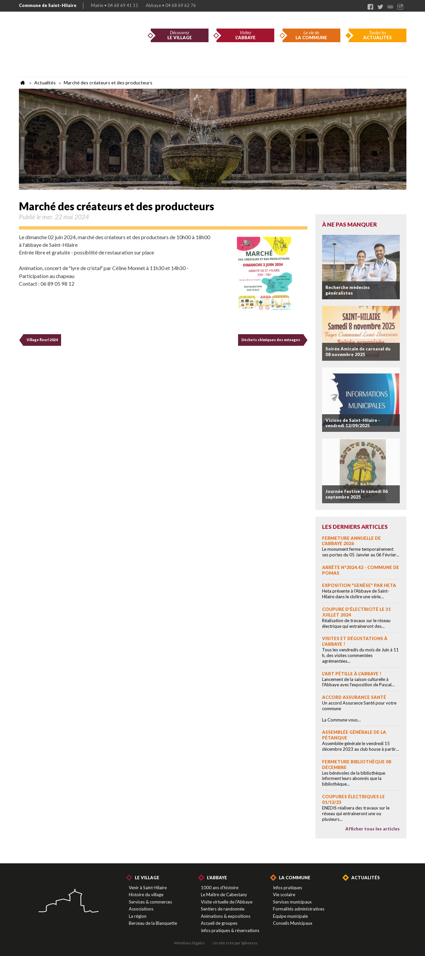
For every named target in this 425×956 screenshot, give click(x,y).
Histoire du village (146, 894)
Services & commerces (150, 902)
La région (137, 916)
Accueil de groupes (219, 923)
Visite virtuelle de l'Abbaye (226, 902)
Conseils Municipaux (292, 923)
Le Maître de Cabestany (224, 894)
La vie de (311, 35)
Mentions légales (189, 942)
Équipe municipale (290, 916)
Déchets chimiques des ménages (270, 340)
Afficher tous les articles (372, 828)
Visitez (245, 35)
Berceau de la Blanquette (153, 923)
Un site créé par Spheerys (235, 942)
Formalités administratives (298, 908)
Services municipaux (292, 902)
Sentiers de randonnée (222, 908)
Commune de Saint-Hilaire (47, 5)
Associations (141, 908)
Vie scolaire (284, 894)
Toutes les (377, 35)
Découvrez (180, 35)
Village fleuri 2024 (42, 340)
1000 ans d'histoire (219, 887)
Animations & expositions (225, 916)
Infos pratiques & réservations (230, 930)
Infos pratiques (287, 887)
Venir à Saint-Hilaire (148, 887)
